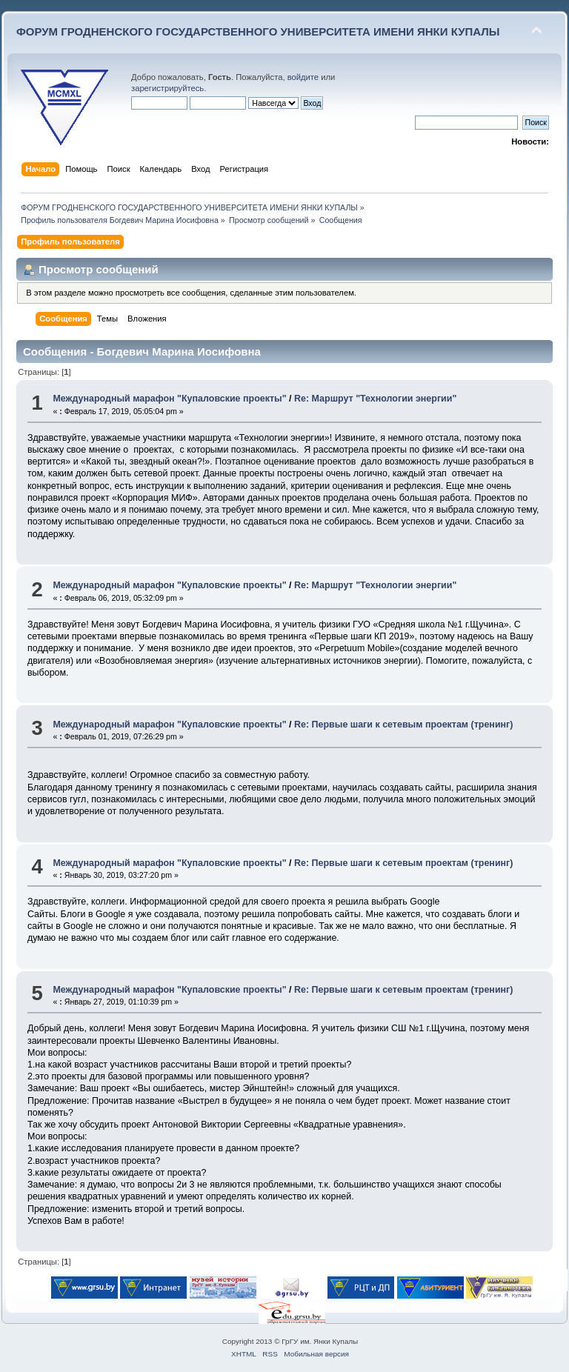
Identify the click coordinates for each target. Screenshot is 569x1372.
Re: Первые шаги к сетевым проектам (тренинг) (403, 724)
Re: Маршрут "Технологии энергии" (375, 398)
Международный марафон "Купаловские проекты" (169, 398)
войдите (303, 77)
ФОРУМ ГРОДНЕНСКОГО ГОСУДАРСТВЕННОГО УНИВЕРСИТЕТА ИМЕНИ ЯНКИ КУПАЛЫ (258, 31)
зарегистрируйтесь (167, 88)
